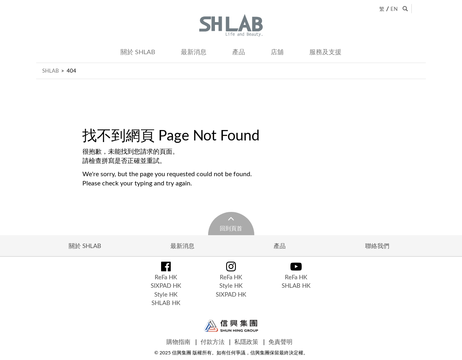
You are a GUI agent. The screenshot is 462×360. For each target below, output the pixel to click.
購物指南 (178, 342)
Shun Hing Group (231, 325)
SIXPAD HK (166, 285)
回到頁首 (231, 228)
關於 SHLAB (138, 51)
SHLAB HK (165, 303)
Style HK (166, 294)
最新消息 (193, 51)
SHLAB (50, 70)
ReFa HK (166, 277)
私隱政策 (246, 342)
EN (394, 8)
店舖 (277, 51)
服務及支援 (325, 51)
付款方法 (212, 342)
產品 (238, 51)
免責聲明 (280, 342)
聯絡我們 (377, 246)
